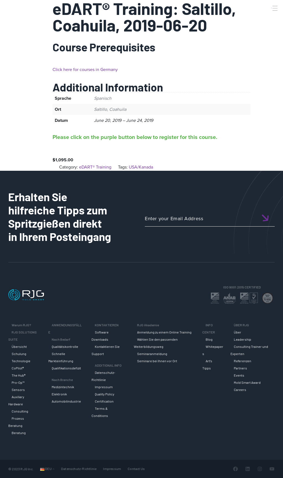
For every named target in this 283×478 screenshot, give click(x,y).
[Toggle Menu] (274, 8)
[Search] (267, 17)
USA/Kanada (141, 167)
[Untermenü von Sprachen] (53, 469)
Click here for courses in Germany (85, 69)
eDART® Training (95, 167)
